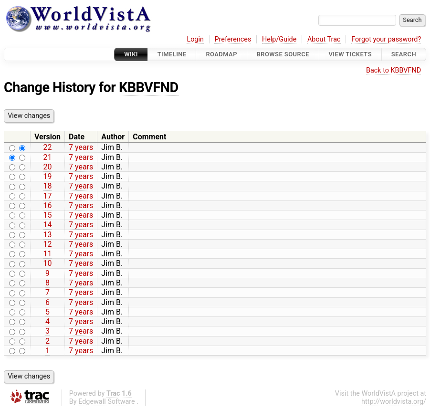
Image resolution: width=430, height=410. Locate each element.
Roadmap (221, 54)
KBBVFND (148, 87)
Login (195, 39)
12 (47, 244)
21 (47, 157)
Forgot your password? (386, 39)
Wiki (131, 54)
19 (47, 176)
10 (47, 263)
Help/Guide (279, 39)
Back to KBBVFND (393, 70)
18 (47, 185)
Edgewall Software (106, 402)
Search (403, 54)
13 (47, 234)
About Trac (324, 39)
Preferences (232, 39)
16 (47, 205)
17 (47, 195)
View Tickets (350, 54)
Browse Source (283, 54)
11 (47, 253)
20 (47, 166)
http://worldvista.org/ (393, 402)
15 (47, 215)
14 (47, 224)
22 (47, 147)
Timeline (172, 54)
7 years (81, 147)
